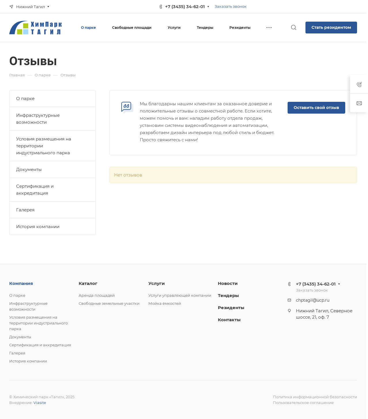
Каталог (88, 283)
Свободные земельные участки (109, 303)
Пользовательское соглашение (303, 402)
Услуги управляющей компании (179, 295)
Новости (228, 283)
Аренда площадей (97, 295)
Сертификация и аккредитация (35, 189)
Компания (21, 283)
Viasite (39, 402)
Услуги (156, 283)
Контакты (229, 319)
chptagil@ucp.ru (312, 300)
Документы (29, 169)
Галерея (25, 210)
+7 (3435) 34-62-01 (185, 6)
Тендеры (228, 295)
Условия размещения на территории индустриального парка (43, 145)
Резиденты (231, 307)
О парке (25, 98)
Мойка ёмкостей (164, 303)
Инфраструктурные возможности (38, 118)
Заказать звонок (231, 6)
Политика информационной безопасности (315, 396)
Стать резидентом (331, 27)
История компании (37, 226)
